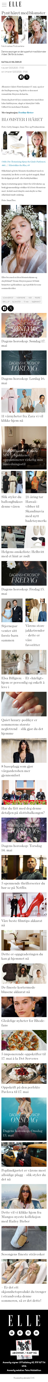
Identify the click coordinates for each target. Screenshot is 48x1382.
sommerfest (8, 298)
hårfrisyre (21, 298)
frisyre (37, 298)
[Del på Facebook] (21, 77)
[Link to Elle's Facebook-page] (20, 1333)
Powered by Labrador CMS (24, 1378)
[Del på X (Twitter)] (26, 77)
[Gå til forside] (15, 4)
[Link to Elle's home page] (24, 1320)
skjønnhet (36, 302)
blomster (16, 302)
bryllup (6, 302)
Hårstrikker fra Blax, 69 (19, 165)
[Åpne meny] (4, 4)
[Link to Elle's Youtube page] (28, 1333)
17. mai (26, 302)
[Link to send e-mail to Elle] (36, 1333)
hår (30, 298)
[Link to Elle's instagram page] (12, 1333)
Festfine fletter (26, 113)
